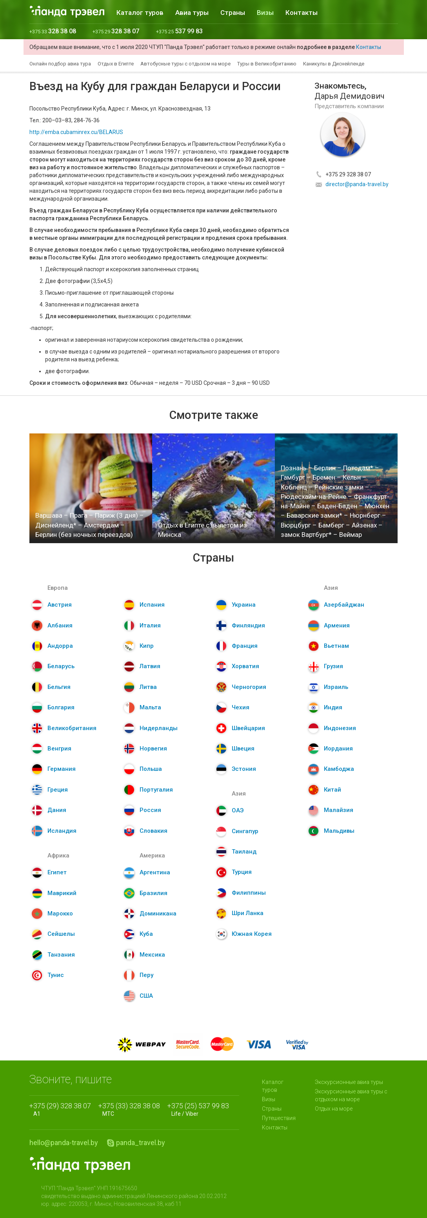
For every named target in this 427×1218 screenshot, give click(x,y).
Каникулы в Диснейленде (333, 64)
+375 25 (179, 31)
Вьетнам (336, 645)
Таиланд (244, 851)
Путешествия (279, 1118)
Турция (242, 871)
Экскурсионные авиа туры (349, 1082)
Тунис (55, 975)
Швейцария (248, 728)
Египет (57, 872)
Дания (56, 810)
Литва (148, 687)
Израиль (336, 687)
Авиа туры (192, 12)
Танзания (61, 954)
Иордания (338, 748)
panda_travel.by (140, 1142)
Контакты (301, 12)
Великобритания (71, 728)
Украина (244, 604)
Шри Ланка (247, 913)
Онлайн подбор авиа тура (60, 64)
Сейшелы (61, 933)
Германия (61, 768)
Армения (337, 625)
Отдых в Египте (116, 64)
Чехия (240, 707)
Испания (152, 604)
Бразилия (153, 893)
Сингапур (245, 831)
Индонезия (340, 728)
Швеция (243, 748)
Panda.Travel (80, 1165)
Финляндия (248, 625)
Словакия (153, 830)
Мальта (150, 707)
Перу (146, 975)
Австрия (59, 604)
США (146, 995)
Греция (57, 789)
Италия (150, 625)
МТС (131, 1109)
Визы (265, 12)
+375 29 (116, 31)
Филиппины (249, 892)
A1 (62, 1109)
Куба (146, 933)
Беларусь (60, 666)
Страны (232, 12)
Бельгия (59, 687)
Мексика (152, 954)
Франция (245, 645)
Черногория (249, 687)
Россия (150, 810)
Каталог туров (140, 12)
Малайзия (338, 810)
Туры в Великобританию (266, 64)
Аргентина (155, 872)
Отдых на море (334, 1109)
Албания (60, 625)
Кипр (147, 645)
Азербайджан (344, 604)
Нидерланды (159, 728)
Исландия (61, 830)
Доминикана (158, 913)
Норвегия (153, 748)
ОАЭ (237, 810)
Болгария (60, 707)
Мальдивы (339, 830)
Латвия (150, 666)
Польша (151, 768)
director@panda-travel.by (357, 184)
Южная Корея (252, 933)
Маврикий (61, 893)
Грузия (333, 666)
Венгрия (59, 748)
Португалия (156, 789)
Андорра (60, 645)
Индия (333, 707)
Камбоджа (339, 768)
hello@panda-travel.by (63, 1142)
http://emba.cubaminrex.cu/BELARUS (76, 132)
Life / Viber (200, 1109)
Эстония (244, 768)
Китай (332, 789)
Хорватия (245, 666)
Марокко (60, 913)
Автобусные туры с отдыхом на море (185, 64)
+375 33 (52, 31)
